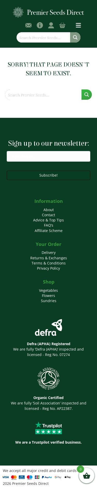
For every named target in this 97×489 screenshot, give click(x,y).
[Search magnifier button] (75, 37)
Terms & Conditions (49, 263)
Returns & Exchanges (48, 257)
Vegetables (48, 290)
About (48, 209)
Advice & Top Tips (48, 220)
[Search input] (43, 37)
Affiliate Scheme (49, 230)
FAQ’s (48, 225)
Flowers (48, 295)
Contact (48, 214)
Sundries (48, 300)
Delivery (49, 252)
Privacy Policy (48, 268)
